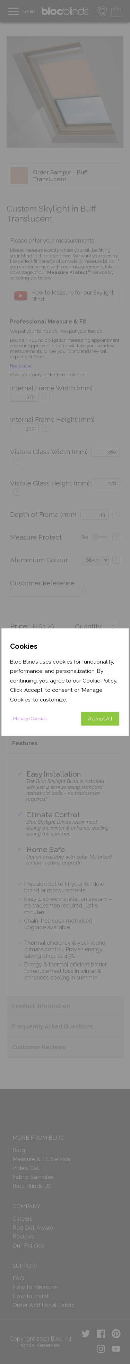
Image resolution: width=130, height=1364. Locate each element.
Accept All (100, 718)
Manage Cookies (29, 718)
